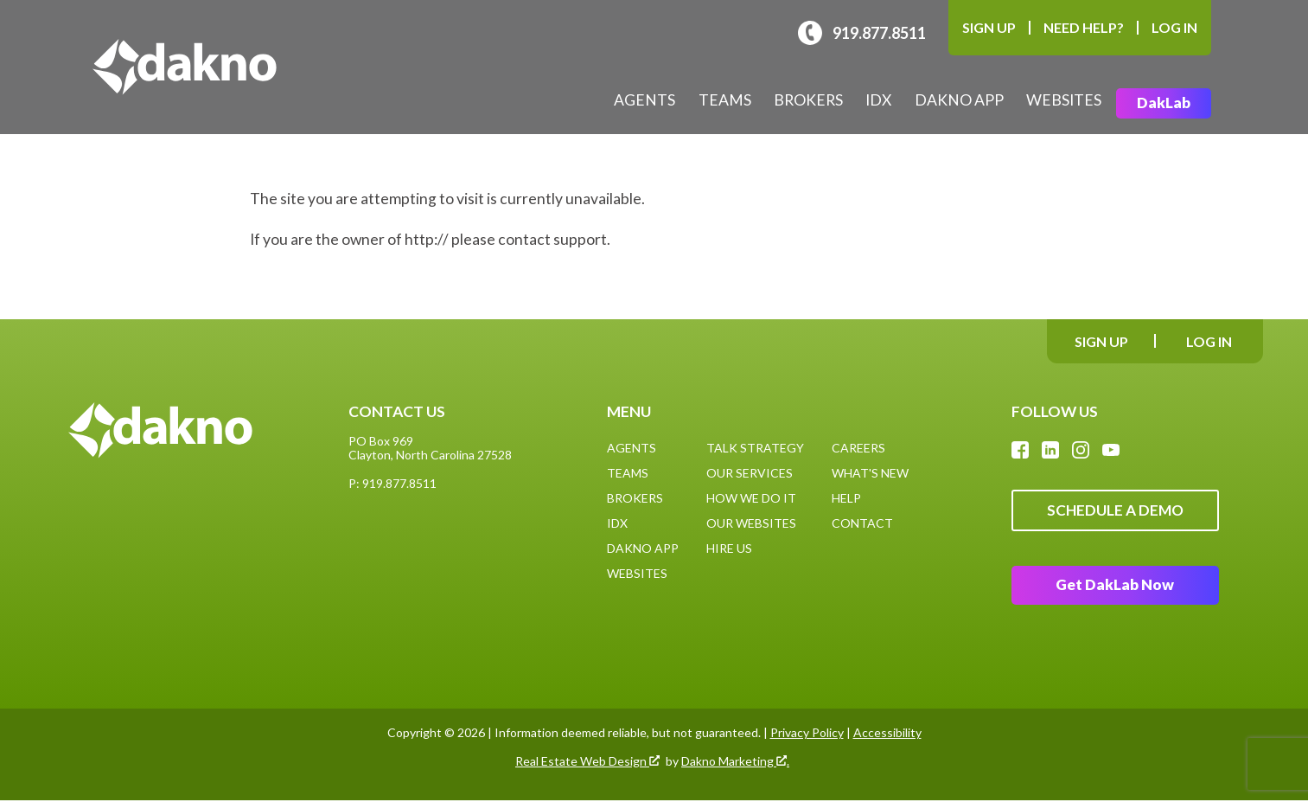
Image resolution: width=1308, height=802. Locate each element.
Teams (725, 100)
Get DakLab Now (1115, 587)
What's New (870, 472)
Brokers (808, 100)
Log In (1174, 27)
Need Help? (1083, 27)
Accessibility (887, 734)
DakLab (1163, 103)
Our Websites (751, 523)
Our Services (749, 472)
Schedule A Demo (1114, 511)
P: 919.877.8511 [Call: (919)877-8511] (392, 484)
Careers (858, 447)
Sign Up (989, 27)
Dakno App (959, 100)
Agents (644, 100)
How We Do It (751, 498)
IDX (878, 100)
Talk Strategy (755, 447)
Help (846, 498)
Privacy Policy (807, 734)
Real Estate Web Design (587, 763)
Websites (1063, 100)
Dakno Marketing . (735, 763)
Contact (862, 523)
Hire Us (729, 548)
